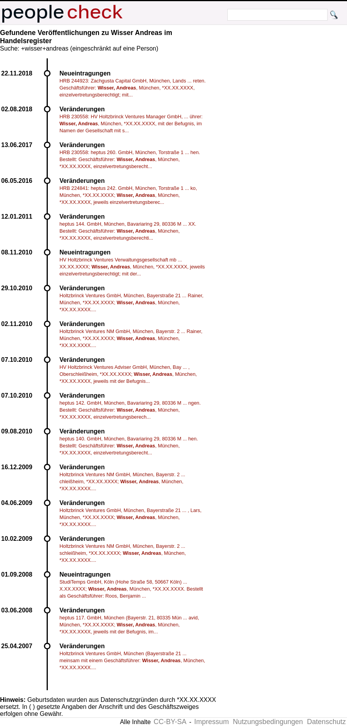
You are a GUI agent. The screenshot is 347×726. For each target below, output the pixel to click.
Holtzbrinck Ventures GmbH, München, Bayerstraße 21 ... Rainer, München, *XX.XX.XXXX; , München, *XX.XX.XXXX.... (131, 302)
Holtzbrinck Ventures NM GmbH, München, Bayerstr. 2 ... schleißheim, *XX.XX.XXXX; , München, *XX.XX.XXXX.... (122, 553)
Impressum (211, 722)
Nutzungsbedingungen (268, 722)
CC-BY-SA (169, 722)
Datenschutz (326, 722)
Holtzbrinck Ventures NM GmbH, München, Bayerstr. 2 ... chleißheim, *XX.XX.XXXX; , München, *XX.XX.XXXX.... (122, 481)
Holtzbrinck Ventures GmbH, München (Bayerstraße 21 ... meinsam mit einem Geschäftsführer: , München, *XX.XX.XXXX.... (132, 660)
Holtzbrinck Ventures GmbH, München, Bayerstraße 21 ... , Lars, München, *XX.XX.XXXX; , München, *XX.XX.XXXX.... (130, 517)
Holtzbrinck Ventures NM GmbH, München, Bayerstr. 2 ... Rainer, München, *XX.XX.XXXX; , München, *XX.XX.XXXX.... (130, 338)
